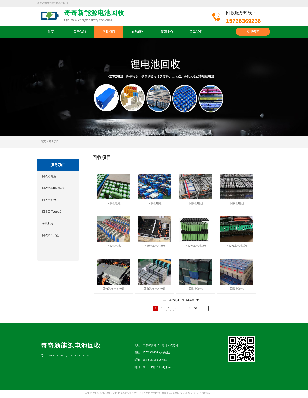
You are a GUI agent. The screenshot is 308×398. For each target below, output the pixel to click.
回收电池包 (49, 200)
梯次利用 (47, 223)
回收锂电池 (49, 176)
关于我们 (79, 31)
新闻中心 (167, 31)
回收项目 (109, 31)
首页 (51, 31)
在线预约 (138, 31)
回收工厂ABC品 (52, 211)
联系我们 (196, 31)
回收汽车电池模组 (53, 188)
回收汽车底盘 (50, 235)
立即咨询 (253, 31)
